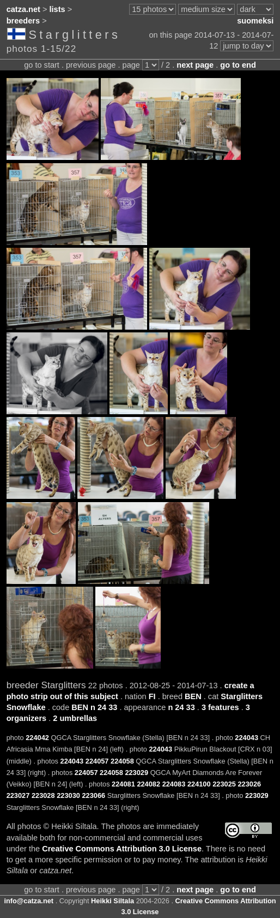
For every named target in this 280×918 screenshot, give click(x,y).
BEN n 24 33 (94, 707)
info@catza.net (28, 901)
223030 (68, 795)
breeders (23, 20)
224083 (174, 784)
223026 (249, 784)
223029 (136, 772)
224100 (199, 784)
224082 (148, 784)
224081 (123, 784)
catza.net (23, 9)
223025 (224, 784)
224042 (37, 738)
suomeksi (255, 20)
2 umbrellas (75, 718)
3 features (220, 707)
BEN (193, 696)
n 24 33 (181, 707)
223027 (18, 795)
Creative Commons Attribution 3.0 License (122, 848)
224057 (97, 761)
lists (57, 9)
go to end (237, 65)
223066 (93, 795)
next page (195, 65)
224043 (246, 738)
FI (152, 696)
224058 (122, 761)
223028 (43, 795)
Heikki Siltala (112, 901)
